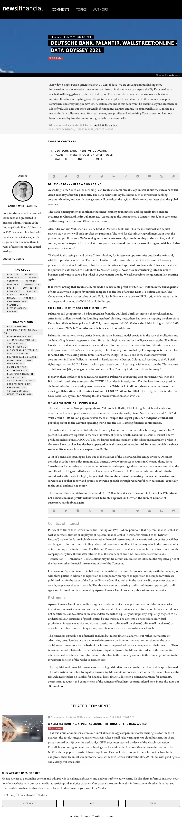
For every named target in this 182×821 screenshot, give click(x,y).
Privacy (85, 816)
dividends (29, 274)
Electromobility (15, 308)
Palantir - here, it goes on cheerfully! (84, 154)
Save (91, 803)
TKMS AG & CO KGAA (16, 391)
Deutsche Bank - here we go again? (81, 150)
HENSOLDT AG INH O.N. (17, 394)
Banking (30, 291)
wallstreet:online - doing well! (79, 158)
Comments (60, 9)
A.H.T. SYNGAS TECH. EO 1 (19, 381)
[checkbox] (3, 795)
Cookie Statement (102, 816)
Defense (29, 281)
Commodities (29, 288)
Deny (153, 803)
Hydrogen (27, 298)
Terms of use (56, 686)
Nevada (10, 298)
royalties (11, 274)
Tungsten (11, 281)
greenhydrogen (15, 301)
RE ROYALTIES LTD (15, 326)
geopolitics (31, 284)
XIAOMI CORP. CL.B (15, 367)
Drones (10, 288)
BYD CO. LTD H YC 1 (15, 370)
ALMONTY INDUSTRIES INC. (19, 340)
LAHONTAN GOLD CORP (17, 360)
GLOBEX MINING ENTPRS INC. (20, 350)
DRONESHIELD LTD (15, 347)
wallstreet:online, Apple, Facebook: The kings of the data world (97, 723)
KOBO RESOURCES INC (17, 384)
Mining (31, 277)
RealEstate (12, 291)
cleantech (11, 305)
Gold (8, 294)
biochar (10, 311)
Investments (13, 277)
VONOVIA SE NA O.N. (16, 353)
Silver (22, 294)
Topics (81, 9)
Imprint (74, 816)
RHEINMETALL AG (14, 387)
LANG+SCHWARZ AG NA (17, 336)
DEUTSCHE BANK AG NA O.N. (20, 357)
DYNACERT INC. (13, 364)
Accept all (29, 803)
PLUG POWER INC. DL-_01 (18, 374)
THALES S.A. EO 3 (14, 343)
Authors (100, 9)
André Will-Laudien (105, 125)
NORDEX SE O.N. (14, 377)
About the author (13, 259)
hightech (11, 284)
